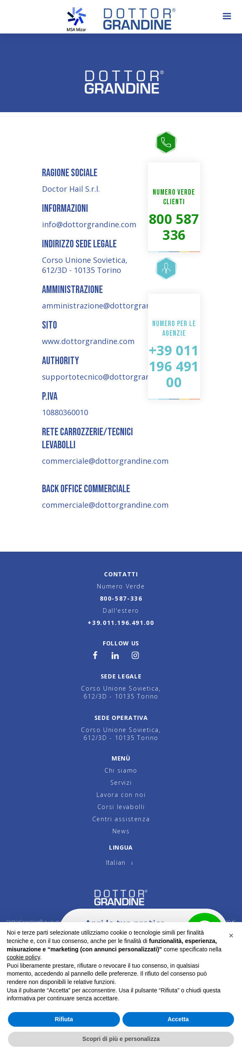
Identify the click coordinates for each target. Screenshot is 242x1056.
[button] (231, 935)
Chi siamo (121, 770)
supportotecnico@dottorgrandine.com (112, 377)
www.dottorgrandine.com (88, 341)
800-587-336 (121, 598)
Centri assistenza (121, 819)
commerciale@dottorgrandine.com (105, 461)
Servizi (121, 782)
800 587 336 (174, 227)
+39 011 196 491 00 (174, 366)
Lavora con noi (121, 795)
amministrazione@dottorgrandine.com (112, 306)
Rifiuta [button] (64, 1019)
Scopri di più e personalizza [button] (120, 1038)
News (121, 831)
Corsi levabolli (121, 807)
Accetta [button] (178, 1019)
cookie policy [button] (23, 957)
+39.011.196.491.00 (121, 623)
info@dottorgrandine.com (89, 224)
